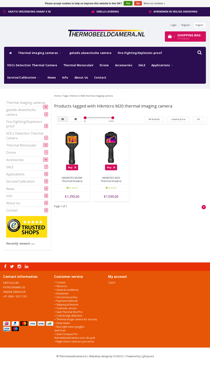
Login (174, 24)
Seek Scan (60, 330)
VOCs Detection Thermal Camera (32, 65)
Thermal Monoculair (78, 65)
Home (57, 95)
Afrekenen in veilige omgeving (175, 11)
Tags (65, 95)
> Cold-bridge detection (68, 315)
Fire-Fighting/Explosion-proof (140, 53)
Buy (72, 167)
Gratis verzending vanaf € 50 (29, 11)
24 (198, 119)
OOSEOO (118, 356)
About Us (81, 77)
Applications (163, 65)
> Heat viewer (62, 323)
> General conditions (66, 290)
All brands (154, 119)
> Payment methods (66, 301)
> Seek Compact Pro (66, 334)
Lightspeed (147, 356)
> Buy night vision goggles (69, 326)
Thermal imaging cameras (40, 53)
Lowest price (178, 119)
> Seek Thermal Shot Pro (68, 312)
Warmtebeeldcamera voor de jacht (74, 338)
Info (65, 77)
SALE (141, 65)
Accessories (123, 65)
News (52, 77)
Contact (100, 77)
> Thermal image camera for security (75, 319)
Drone (104, 65)
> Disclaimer (61, 293)
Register (185, 24)
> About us (60, 286)
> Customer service (65, 308)
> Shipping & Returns (66, 304)
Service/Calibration (24, 77)
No (138, 3)
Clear (32, 244)
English (199, 24)
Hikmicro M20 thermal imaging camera (91, 95)
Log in (111, 282)
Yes (128, 3)
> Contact (59, 282)
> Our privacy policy (66, 297)
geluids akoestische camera (90, 53)
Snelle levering (107, 11)
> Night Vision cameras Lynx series (74, 341)
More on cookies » (154, 3)
